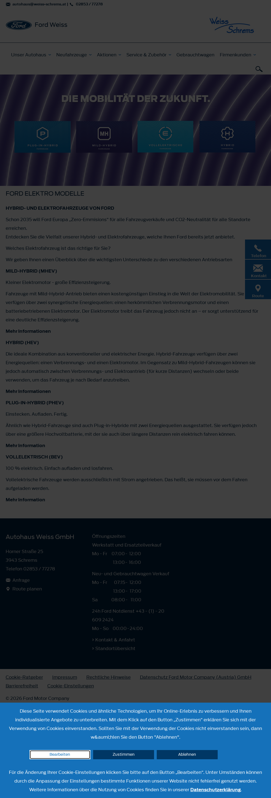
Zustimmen (124, 754)
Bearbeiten (60, 754)
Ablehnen (187, 754)
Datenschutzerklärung (215, 789)
